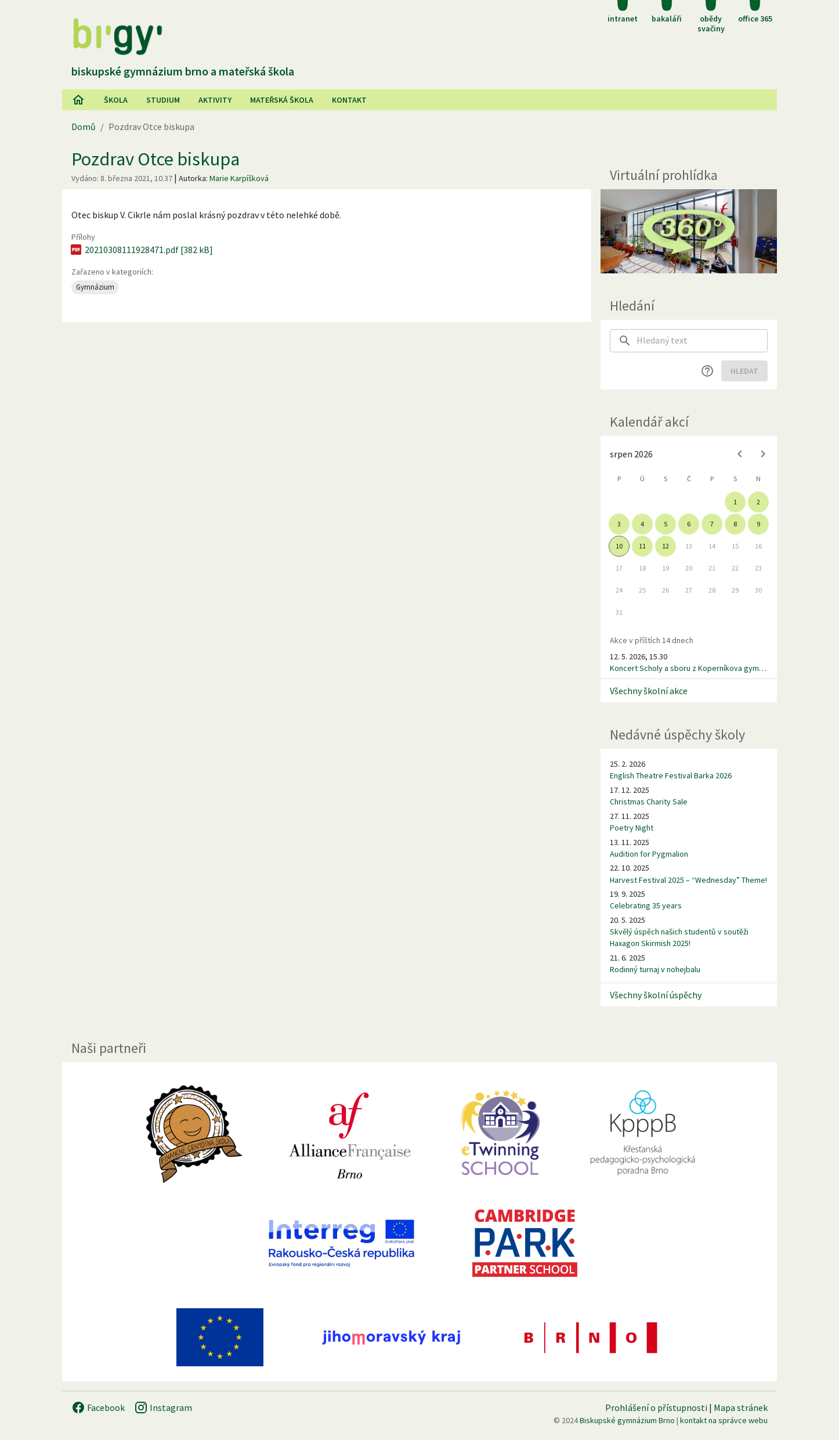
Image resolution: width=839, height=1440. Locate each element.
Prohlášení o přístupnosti (656, 1407)
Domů (83, 126)
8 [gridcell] (735, 523)
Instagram (163, 1407)
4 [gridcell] (642, 523)
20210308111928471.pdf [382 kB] (141, 250)
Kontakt (349, 100)
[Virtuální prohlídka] (689, 231)
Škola (116, 100)
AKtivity (215, 100)
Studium (163, 100)
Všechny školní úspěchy (655, 995)
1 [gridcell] (735, 501)
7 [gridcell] (712, 523)
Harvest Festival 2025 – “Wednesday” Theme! (688, 880)
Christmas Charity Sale (649, 801)
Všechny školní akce (649, 690)
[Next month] (763, 453)
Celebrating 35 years (646, 905)
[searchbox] (702, 340)
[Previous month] (739, 453)
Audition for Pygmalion (649, 854)
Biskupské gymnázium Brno (627, 1420)
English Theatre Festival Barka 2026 (671, 775)
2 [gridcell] (758, 501)
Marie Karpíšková (239, 178)
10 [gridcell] (619, 546)
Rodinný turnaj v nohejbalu (655, 969)
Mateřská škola (281, 100)
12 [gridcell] (665, 546)
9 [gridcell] (758, 523)
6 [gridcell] (688, 523)
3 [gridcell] (619, 523)
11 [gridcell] (642, 546)
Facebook (98, 1407)
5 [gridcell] (665, 523)
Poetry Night (631, 827)
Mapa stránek (741, 1407)
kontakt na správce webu (724, 1420)
